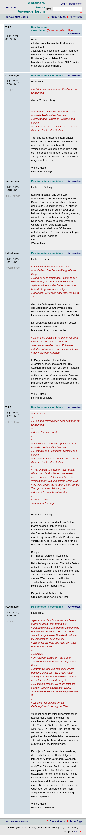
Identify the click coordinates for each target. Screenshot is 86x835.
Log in (64, 3)
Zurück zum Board (17, 16)
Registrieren (75, 3)
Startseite (11, 7)
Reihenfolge (74, 16)
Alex (76, 831)
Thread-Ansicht (56, 16)
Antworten (74, 33)
